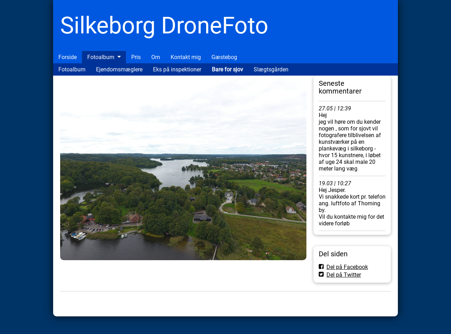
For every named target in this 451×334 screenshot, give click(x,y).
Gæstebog (224, 57)
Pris (136, 57)
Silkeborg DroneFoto (164, 25)
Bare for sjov (227, 69)
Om (155, 57)
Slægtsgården (271, 69)
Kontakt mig (186, 57)
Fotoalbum (100, 57)
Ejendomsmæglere (119, 69)
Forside (67, 57)
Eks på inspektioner (177, 69)
